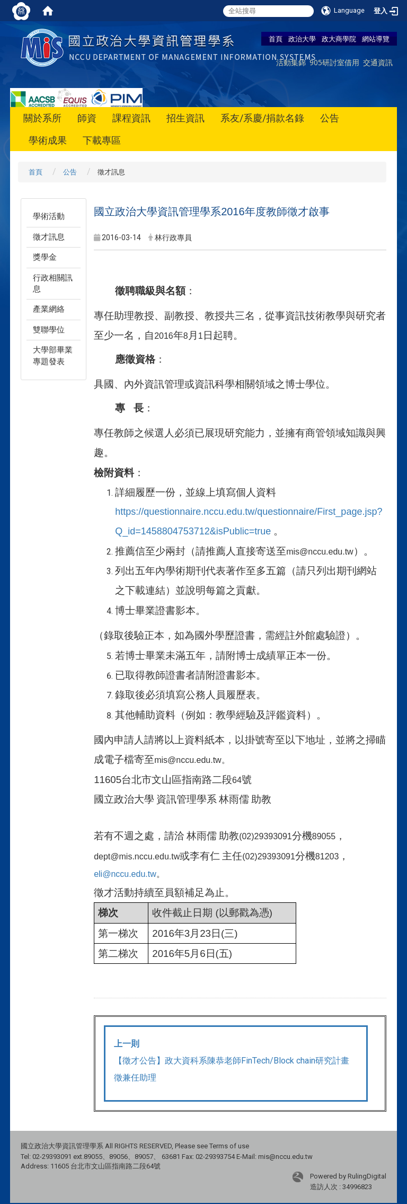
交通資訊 (378, 62)
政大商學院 (339, 38)
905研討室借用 (334, 62)
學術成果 (48, 140)
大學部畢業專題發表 (53, 355)
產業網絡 (49, 309)
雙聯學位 (49, 330)
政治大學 (302, 38)
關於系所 (42, 118)
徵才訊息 (49, 237)
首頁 (275, 38)
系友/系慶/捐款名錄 (262, 118)
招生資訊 (185, 118)
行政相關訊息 (53, 283)
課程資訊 (131, 118)
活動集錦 (291, 62)
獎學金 (45, 257)
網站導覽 (376, 38)
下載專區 (102, 140)
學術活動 (49, 216)
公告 (329, 118)
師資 (86, 118)
